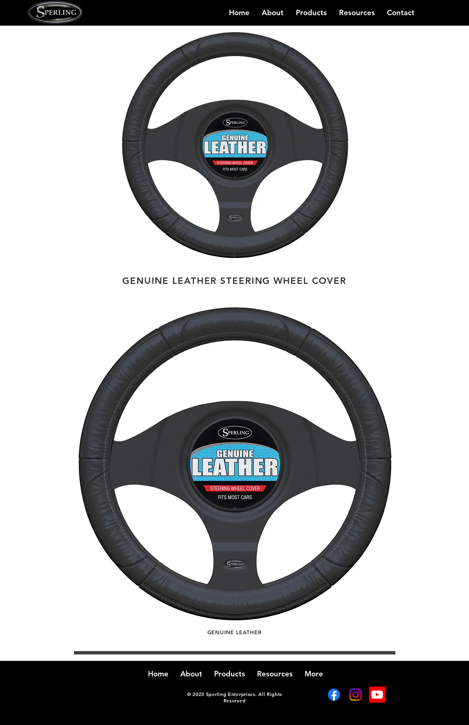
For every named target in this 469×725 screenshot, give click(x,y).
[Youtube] (377, 695)
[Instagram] (355, 695)
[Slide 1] (234, 256)
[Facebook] (334, 695)
